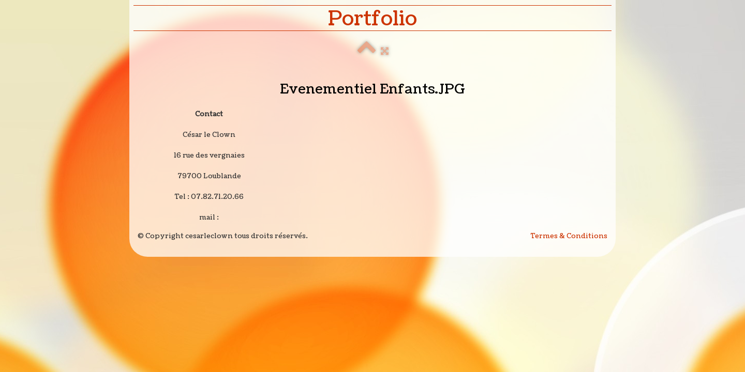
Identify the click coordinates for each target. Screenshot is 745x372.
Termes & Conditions (569, 236)
